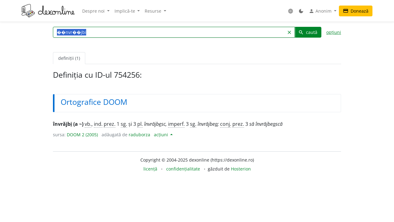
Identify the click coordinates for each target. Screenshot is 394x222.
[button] (290, 11)
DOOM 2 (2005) (82, 135)
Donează (355, 11)
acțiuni (161, 135)
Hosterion (241, 169)
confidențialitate (183, 169)
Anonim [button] (321, 11)
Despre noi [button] (94, 11)
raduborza (139, 135)
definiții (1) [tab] (69, 58)
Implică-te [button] (125, 11)
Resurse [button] (154, 11)
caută (307, 32)
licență (150, 169)
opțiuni (333, 32)
